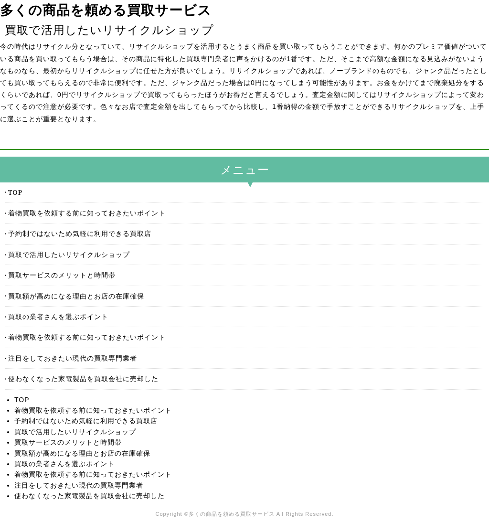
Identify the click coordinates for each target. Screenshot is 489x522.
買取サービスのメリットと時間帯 (62, 274)
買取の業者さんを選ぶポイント (58, 316)
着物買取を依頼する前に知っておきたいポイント (87, 212)
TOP (15, 192)
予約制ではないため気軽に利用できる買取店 (79, 233)
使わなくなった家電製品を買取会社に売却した (83, 378)
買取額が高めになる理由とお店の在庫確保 (76, 295)
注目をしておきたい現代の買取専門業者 (72, 357)
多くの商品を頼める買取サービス (106, 10)
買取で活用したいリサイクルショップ (69, 254)
